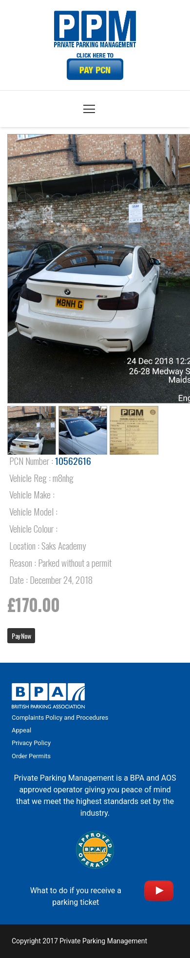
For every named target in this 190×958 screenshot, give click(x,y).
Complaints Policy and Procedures (60, 717)
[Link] (95, 66)
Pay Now (21, 636)
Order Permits (31, 756)
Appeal (21, 730)
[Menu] (89, 109)
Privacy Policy (31, 743)
